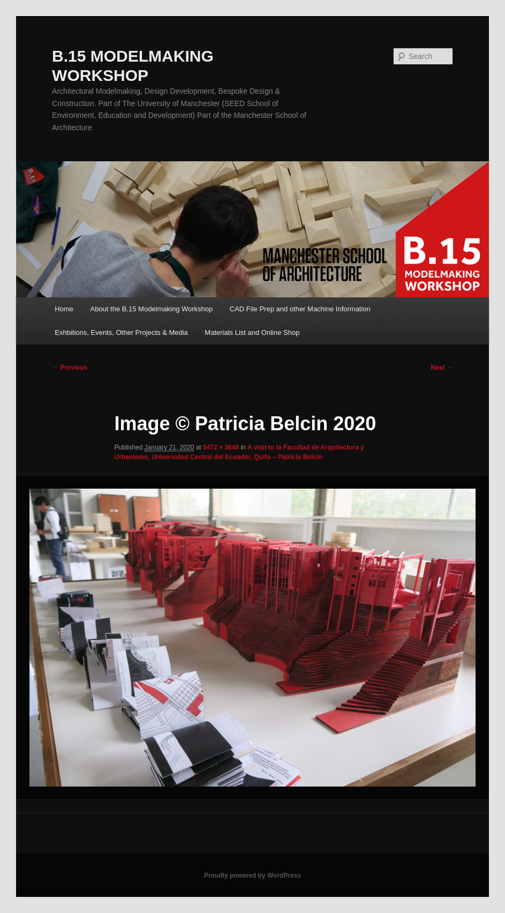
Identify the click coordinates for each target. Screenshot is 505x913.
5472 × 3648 (221, 447)
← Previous (69, 367)
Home (64, 309)
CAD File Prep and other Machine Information (300, 309)
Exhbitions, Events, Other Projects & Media (121, 332)
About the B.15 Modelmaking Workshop (151, 309)
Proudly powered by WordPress (252, 875)
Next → (442, 367)
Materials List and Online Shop (252, 332)
